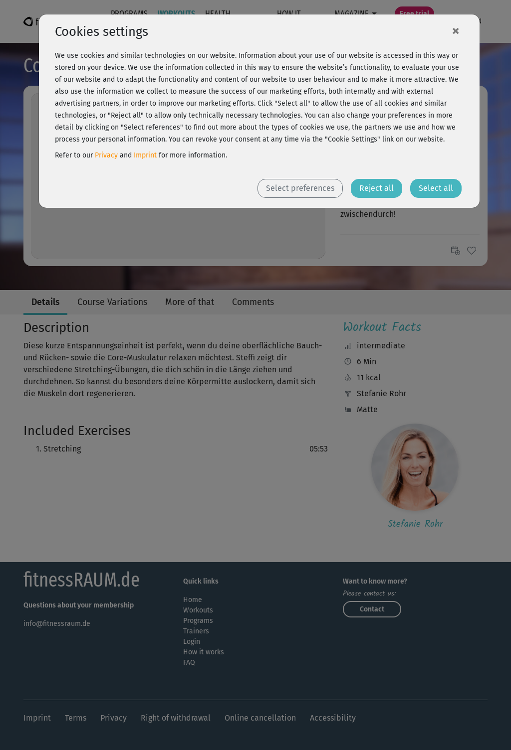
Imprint (145, 155)
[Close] (456, 30)
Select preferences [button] (300, 188)
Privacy (106, 155)
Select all (436, 188)
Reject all (376, 188)
